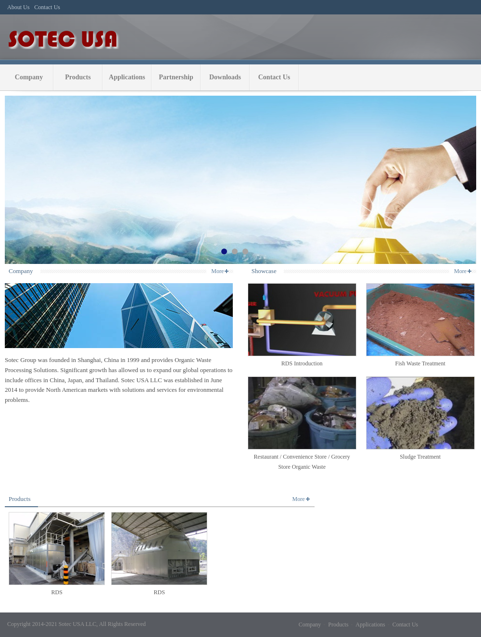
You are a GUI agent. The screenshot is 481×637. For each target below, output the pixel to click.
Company (29, 77)
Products (77, 77)
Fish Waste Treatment (420, 363)
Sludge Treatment (420, 456)
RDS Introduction (302, 363)
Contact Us (274, 77)
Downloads (225, 77)
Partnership (176, 77)
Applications (127, 77)
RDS (57, 592)
